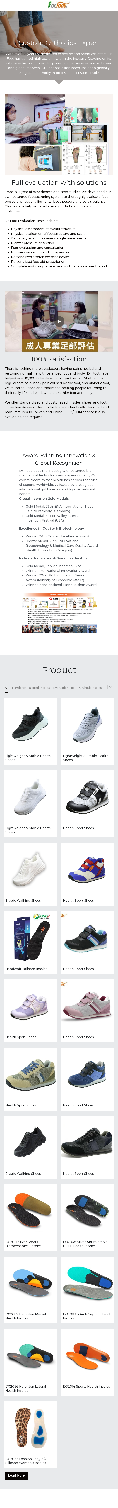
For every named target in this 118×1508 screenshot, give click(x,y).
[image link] (59, 5)
